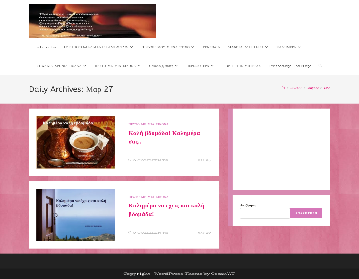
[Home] (283, 87)
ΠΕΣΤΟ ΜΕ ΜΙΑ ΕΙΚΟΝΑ (148, 124)
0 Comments (151, 160)
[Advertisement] (281, 149)
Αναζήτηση (248, 205)
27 (327, 87)
